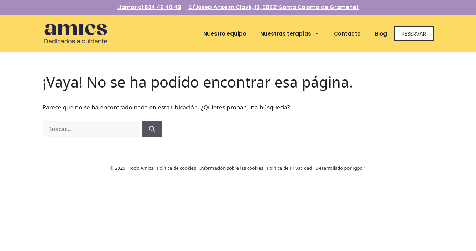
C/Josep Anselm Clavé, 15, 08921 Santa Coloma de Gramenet (273, 7)
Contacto (347, 33)
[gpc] (359, 168)
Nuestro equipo (224, 33)
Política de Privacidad (289, 168)
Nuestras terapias (293, 33)
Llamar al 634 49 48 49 (149, 7)
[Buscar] (152, 129)
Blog (381, 33)
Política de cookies (176, 168)
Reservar (414, 33)
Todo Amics (140, 168)
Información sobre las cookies (231, 168)
